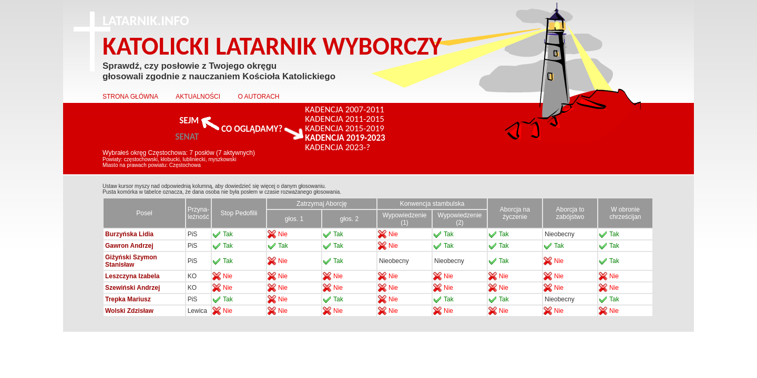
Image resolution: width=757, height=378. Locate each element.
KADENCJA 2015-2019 (344, 128)
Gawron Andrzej (129, 245)
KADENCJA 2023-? (337, 147)
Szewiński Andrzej (132, 287)
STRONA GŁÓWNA (130, 96)
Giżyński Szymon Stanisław (131, 261)
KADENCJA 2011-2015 (344, 119)
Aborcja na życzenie (515, 213)
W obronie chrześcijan (625, 213)
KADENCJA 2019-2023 (345, 138)
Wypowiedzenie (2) (460, 219)
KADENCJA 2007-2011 (344, 109)
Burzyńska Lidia (129, 234)
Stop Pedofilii (238, 213)
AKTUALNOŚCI (198, 96)
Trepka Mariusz (128, 299)
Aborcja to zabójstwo (570, 213)
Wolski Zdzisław (129, 310)
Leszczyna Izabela (132, 276)
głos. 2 (349, 219)
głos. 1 (294, 219)
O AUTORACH (258, 96)
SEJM (189, 120)
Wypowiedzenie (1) (405, 219)
